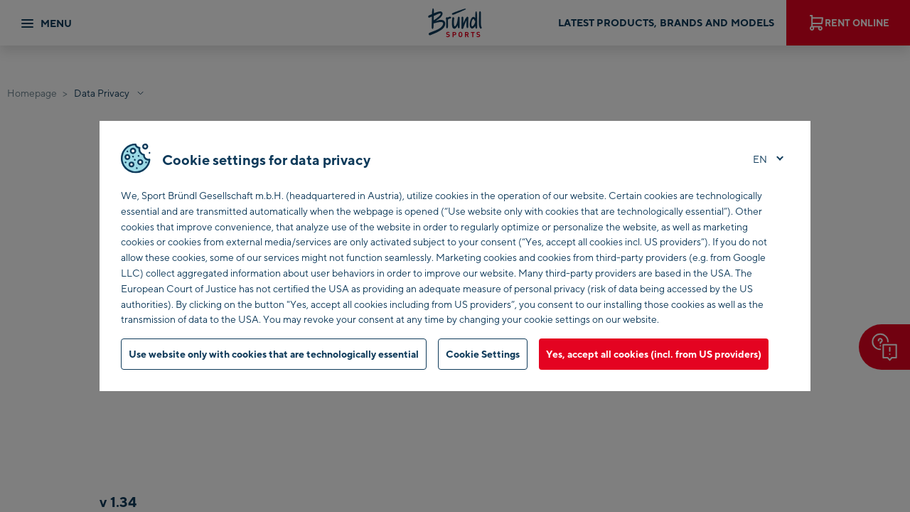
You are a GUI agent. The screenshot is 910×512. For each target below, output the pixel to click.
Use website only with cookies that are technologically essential (274, 354)
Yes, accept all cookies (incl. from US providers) (653, 354)
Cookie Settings (483, 354)
